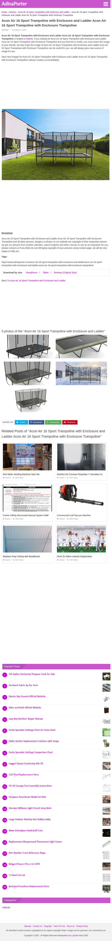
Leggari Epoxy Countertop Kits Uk (26, 763)
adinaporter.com (64, 935)
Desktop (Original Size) (65, 272)
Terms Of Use (59, 926)
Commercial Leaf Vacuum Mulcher (74, 515)
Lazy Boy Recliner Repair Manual (26, 718)
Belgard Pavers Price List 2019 (24, 864)
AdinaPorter (14, 3)
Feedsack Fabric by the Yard (23, 685)
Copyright (48, 926)
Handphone (31, 272)
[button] (105, 4)
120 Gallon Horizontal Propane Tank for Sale (32, 674)
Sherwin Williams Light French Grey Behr (30, 808)
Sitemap (27, 926)
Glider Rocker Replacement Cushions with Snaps (34, 741)
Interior (5, 30)
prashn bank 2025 (80, 935)
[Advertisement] (56, 86)
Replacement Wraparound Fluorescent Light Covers (35, 841)
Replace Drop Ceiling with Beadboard (21, 556)
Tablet (45, 272)
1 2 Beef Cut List (17, 875)
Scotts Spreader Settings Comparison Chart (31, 752)
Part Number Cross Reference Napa (27, 852)
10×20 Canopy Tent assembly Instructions (30, 785)
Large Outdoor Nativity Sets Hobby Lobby (29, 819)
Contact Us (37, 926)
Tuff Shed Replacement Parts (24, 774)
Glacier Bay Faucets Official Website (27, 696)
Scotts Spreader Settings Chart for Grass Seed (32, 730)
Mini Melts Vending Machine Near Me (21, 474)
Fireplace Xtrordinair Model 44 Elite (27, 797)
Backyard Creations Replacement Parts (29, 886)
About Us (70, 926)
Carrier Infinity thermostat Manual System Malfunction (29, 515)
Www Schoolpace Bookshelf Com (26, 830)
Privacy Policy (82, 926)
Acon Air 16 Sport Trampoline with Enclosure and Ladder (38, 280)
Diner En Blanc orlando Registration (74, 556)
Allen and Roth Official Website (25, 707)
